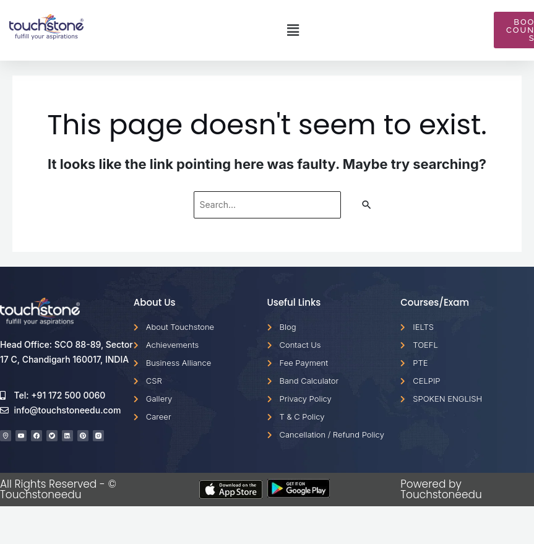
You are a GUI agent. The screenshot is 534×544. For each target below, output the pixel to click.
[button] (293, 30)
